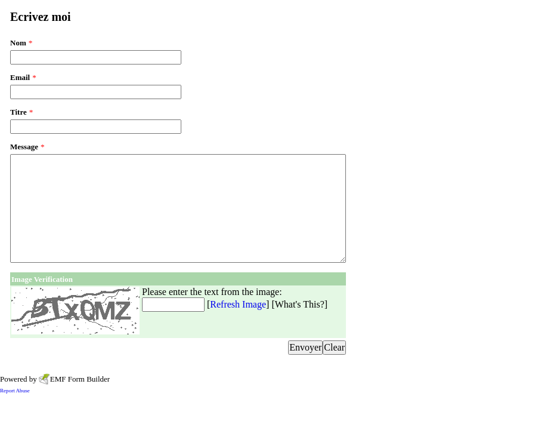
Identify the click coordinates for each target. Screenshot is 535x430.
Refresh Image (238, 304)
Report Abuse (15, 391)
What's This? (299, 304)
